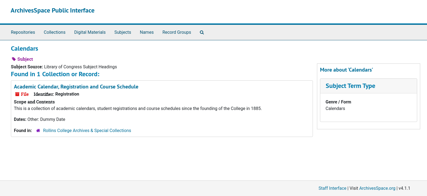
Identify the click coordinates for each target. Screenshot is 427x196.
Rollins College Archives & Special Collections (87, 130)
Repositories (23, 32)
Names (147, 32)
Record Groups (176, 32)
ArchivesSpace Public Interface (52, 10)
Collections (55, 32)
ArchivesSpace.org (377, 188)
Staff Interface (332, 188)
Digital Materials (90, 32)
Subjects (122, 32)
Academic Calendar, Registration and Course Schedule (76, 86)
